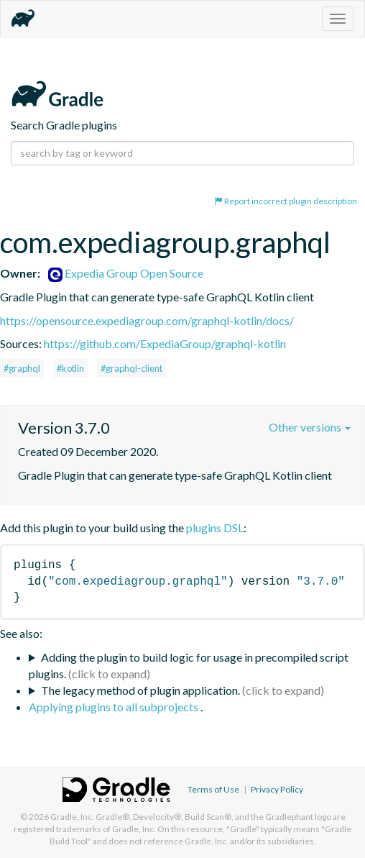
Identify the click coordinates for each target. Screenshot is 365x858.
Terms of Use (213, 789)
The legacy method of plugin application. (140, 690)
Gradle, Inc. (72, 816)
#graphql (22, 368)
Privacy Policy (277, 789)
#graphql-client (131, 368)
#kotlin (70, 368)
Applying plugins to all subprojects (114, 706)
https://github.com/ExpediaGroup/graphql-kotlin (165, 343)
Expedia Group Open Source (125, 273)
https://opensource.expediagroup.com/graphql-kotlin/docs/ (147, 320)
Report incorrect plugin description (285, 201)
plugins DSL (215, 527)
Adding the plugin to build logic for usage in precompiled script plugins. (188, 665)
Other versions (310, 427)
